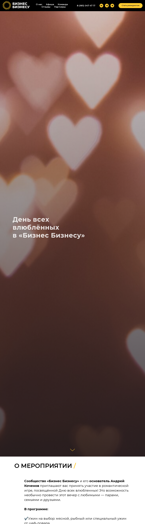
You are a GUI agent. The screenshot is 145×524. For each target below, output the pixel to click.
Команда (63, 4)
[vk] (101, 5)
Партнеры (60, 7)
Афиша (50, 4)
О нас (39, 4)
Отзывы (45, 7)
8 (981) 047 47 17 (86, 5)
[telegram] (107, 5)
